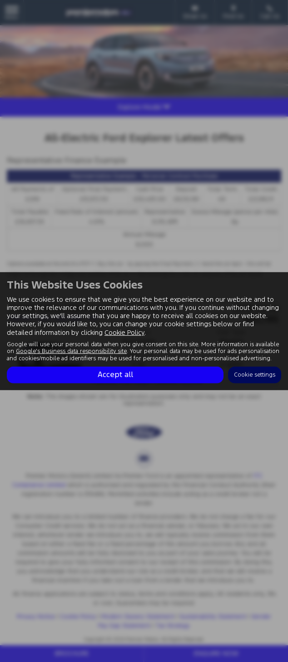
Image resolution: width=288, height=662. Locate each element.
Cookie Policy (124, 332)
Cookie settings (254, 374)
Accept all (115, 375)
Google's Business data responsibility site (71, 351)
